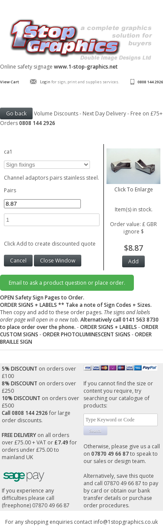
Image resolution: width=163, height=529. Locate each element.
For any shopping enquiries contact (49, 522)
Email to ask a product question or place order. (67, 282)
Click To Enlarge (133, 185)
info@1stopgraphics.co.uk (125, 522)
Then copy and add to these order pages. (79, 316)
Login (45, 82)
